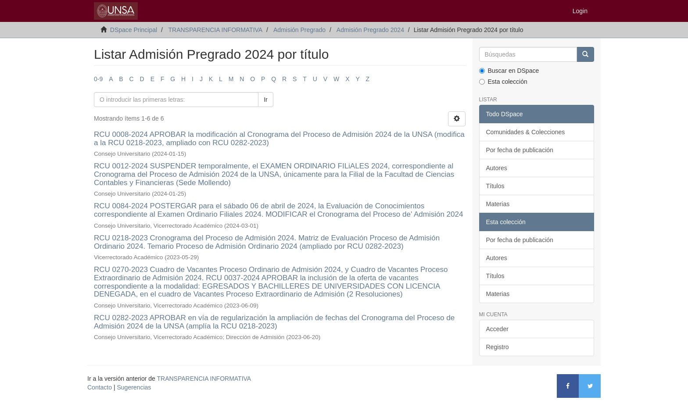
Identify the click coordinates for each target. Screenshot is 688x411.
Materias (498, 203)
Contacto (99, 387)
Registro (497, 346)
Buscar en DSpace (509, 70)
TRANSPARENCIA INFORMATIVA (215, 29)
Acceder (497, 328)
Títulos (495, 185)
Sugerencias (134, 387)
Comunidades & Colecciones (525, 132)
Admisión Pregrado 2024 (370, 29)
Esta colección (503, 81)
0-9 (98, 78)
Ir (266, 99)
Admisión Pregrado (299, 29)
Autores (496, 168)
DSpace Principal (133, 29)
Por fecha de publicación (519, 150)
